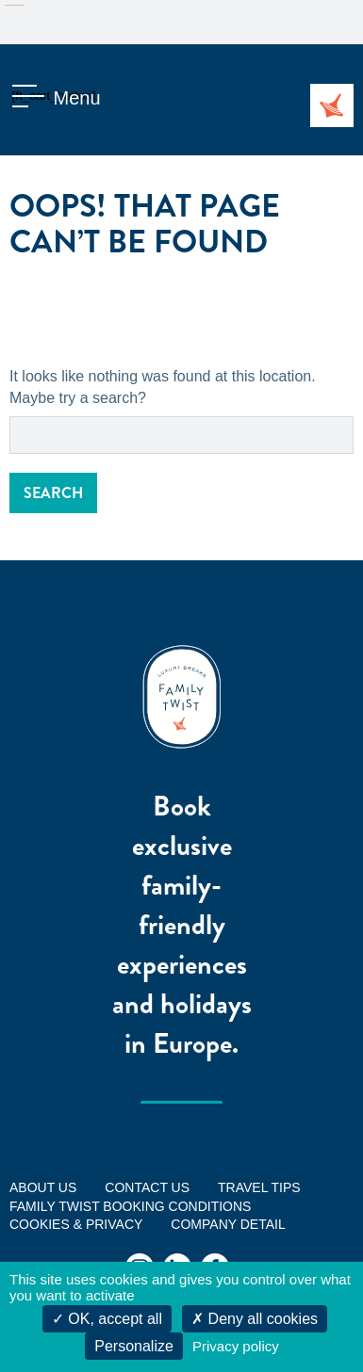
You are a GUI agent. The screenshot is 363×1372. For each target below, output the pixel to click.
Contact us (147, 1187)
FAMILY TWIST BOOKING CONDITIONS (130, 1206)
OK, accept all (107, 1319)
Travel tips (259, 1187)
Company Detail (228, 1224)
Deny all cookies (254, 1319)
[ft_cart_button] (33, 98)
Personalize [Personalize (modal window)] (133, 1346)
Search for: (9, 416)
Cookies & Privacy (75, 1224)
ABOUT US (42, 1187)
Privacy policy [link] (235, 1346)
